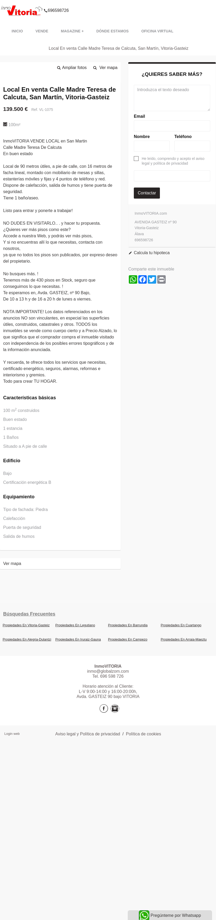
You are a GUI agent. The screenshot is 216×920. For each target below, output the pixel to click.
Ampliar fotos (74, 67)
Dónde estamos (112, 31)
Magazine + (72, 31)
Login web (11, 734)
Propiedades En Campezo (127, 639)
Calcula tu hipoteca (152, 252)
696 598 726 (112, 676)
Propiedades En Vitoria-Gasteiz (26, 625)
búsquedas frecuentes (29, 614)
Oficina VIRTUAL (157, 31)
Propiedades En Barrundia (128, 625)
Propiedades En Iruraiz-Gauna (78, 639)
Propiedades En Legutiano (75, 625)
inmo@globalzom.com (108, 671)
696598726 (56, 3)
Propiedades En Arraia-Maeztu (184, 639)
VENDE (42, 31)
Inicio (17, 31)
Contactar (147, 193)
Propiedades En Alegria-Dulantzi (27, 639)
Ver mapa (108, 67)
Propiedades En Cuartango (181, 625)
